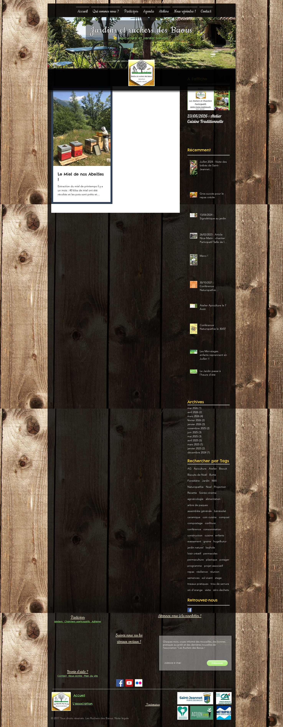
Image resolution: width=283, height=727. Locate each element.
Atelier (213, 468)
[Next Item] (223, 98)
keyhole (210, 547)
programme (194, 565)
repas (190, 571)
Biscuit (223, 468)
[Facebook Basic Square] (189, 610)
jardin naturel (195, 547)
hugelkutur (220, 541)
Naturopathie (195, 487)
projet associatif (213, 565)
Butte (212, 474)
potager (224, 559)
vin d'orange (195, 590)
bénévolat (220, 511)
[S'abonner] (217, 663)
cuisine (209, 535)
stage (218, 578)
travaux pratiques (197, 583)
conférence (194, 529)
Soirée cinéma (207, 492)
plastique (211, 559)
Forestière (193, 480)
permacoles (210, 553)
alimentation (213, 499)
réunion (214, 571)
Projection (220, 487)
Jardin (206, 480)
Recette (192, 492)
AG (189, 468)
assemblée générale (199, 511)
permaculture (195, 559)
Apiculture (200, 468)
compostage (195, 523)
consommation (212, 529)
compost (224, 517)
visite (208, 590)
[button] (105, 9)
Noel (209, 487)
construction (194, 535)
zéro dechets (221, 590)
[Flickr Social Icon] (138, 683)
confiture (210, 523)
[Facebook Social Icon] (120, 683)
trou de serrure (220, 583)
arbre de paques (197, 505)
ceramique (193, 517)
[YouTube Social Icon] (129, 683)
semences (193, 578)
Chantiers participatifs (76, 621)
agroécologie (195, 499)
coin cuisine (210, 517)
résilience (202, 571)
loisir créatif (194, 553)
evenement (194, 541)
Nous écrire (74, 675)
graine (207, 541)
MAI (214, 480)
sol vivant (207, 578)
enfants (219, 535)
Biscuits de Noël (197, 474)
